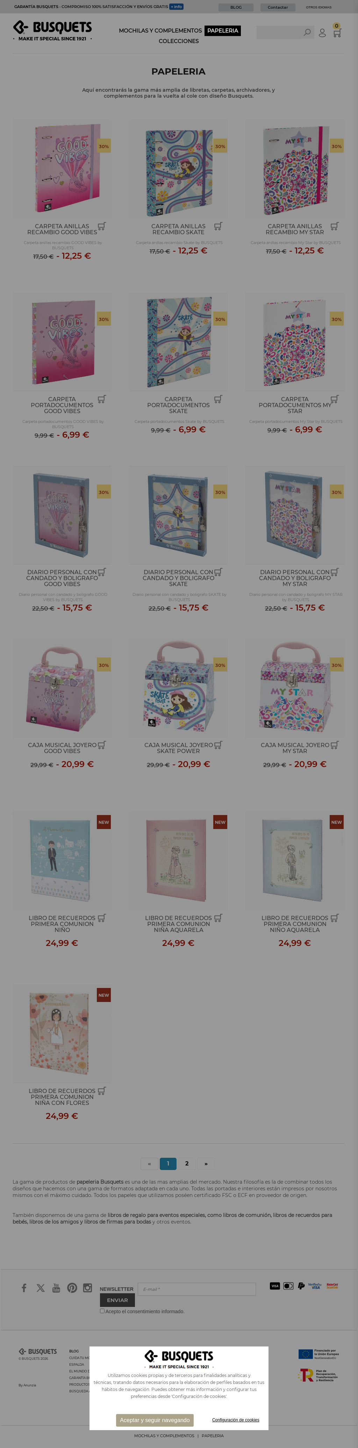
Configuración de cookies (235, 1420)
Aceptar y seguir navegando (154, 1420)
